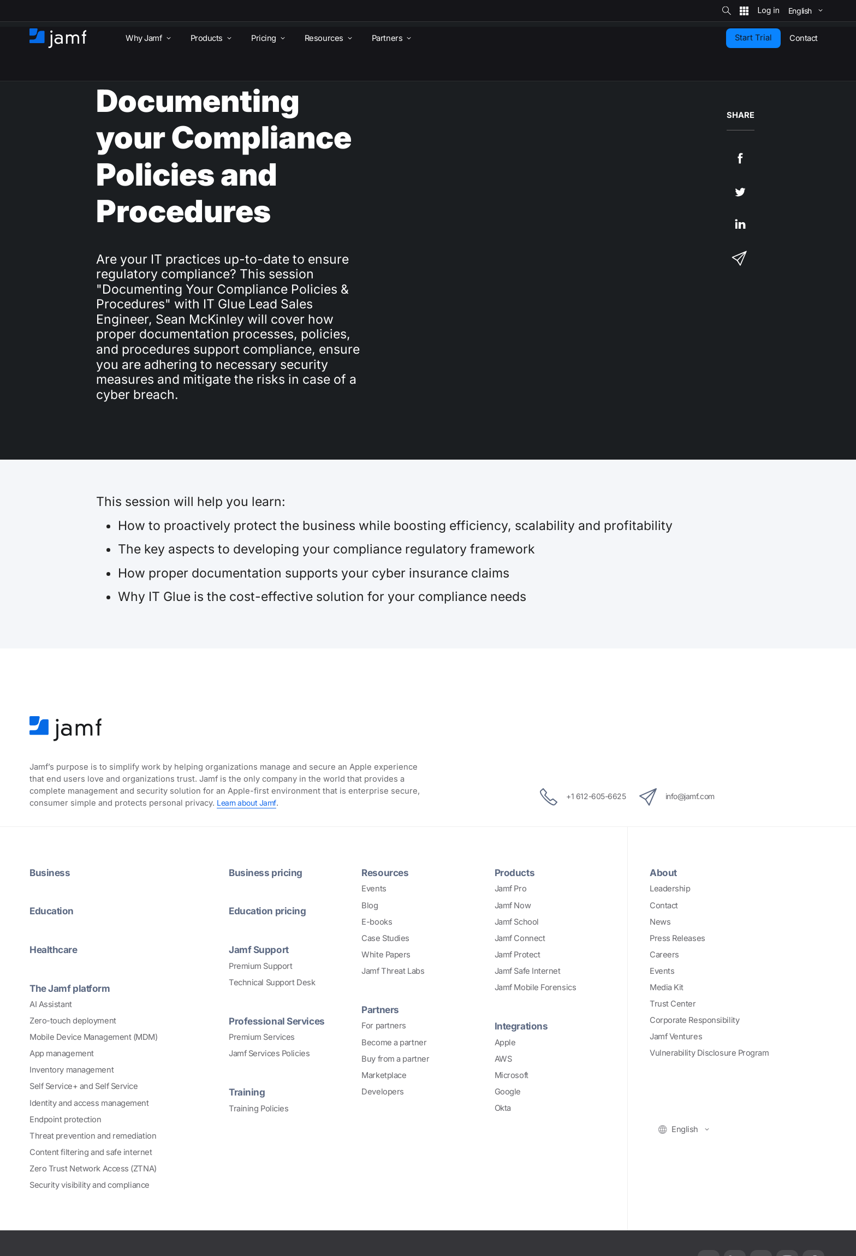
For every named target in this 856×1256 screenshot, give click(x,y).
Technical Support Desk (272, 981)
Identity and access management (89, 1102)
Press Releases (677, 938)
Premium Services (262, 1036)
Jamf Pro (510, 889)
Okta (503, 1107)
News (660, 921)
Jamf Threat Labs (392, 970)
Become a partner (393, 1042)
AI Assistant (50, 1003)
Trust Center (673, 1004)
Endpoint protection (65, 1118)
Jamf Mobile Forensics (535, 987)
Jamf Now (513, 905)
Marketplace (383, 1075)
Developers (382, 1091)
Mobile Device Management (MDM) (93, 1036)
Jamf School (517, 921)
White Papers (386, 954)
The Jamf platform (72, 987)
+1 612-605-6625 (575, 797)
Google (508, 1091)
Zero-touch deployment (72, 1020)
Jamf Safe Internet (528, 970)
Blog (369, 905)
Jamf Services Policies (269, 1052)
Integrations (523, 1026)
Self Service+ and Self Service (83, 1086)
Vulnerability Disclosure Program (709, 1053)
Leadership (670, 889)
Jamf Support (261, 949)
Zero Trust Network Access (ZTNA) (93, 1167)
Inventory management (71, 1069)
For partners (383, 1026)
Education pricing (269, 910)
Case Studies (385, 938)
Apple (505, 1042)
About (664, 872)
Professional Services (279, 1020)
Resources (386, 872)
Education (52, 910)
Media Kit (666, 987)
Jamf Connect (520, 938)
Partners (381, 1009)
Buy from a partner (395, 1058)
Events (373, 889)
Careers (664, 954)
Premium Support (260, 965)
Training (247, 1091)
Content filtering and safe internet (90, 1151)
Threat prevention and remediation (92, 1135)
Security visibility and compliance (89, 1184)
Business (50, 872)
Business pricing (267, 872)
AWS (503, 1058)
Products (516, 872)
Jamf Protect (517, 954)
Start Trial (753, 38)
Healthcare (55, 949)
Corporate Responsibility (694, 1020)
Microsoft (511, 1075)
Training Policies (258, 1107)
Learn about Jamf (248, 803)
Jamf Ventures (676, 1036)
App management (61, 1052)
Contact (664, 905)
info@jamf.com (683, 797)
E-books (376, 921)
